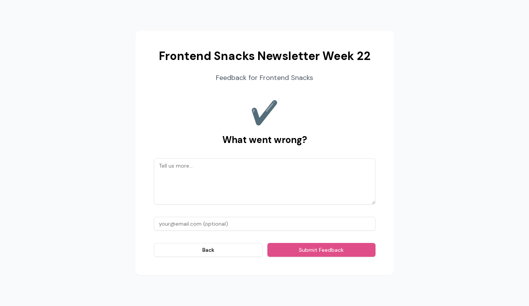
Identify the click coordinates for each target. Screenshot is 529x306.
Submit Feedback (321, 249)
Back (208, 249)
